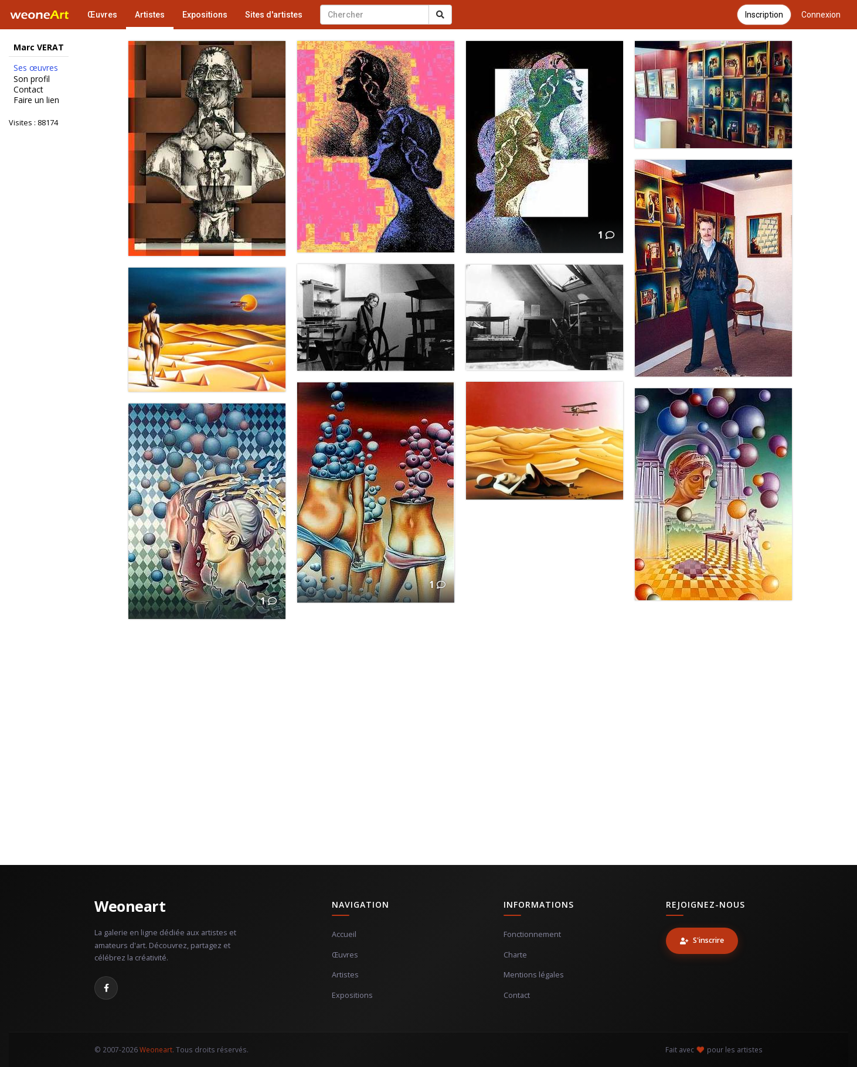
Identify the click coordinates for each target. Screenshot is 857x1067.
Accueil (344, 934)
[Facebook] (106, 988)
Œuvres (102, 14)
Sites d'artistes (273, 14)
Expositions (204, 14)
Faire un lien (36, 100)
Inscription (764, 14)
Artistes (150, 14)
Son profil (31, 79)
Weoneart (129, 906)
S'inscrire (702, 940)
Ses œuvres (35, 68)
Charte (515, 955)
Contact (28, 89)
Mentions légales (534, 975)
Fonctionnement (532, 934)
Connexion (821, 14)
